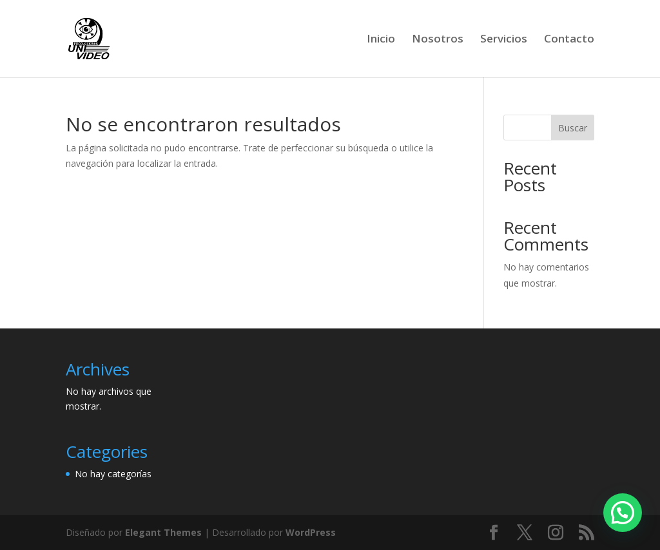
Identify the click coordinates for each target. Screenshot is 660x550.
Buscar (572, 128)
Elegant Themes (163, 532)
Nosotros (437, 40)
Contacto (569, 40)
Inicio (381, 40)
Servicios (503, 40)
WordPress (311, 532)
